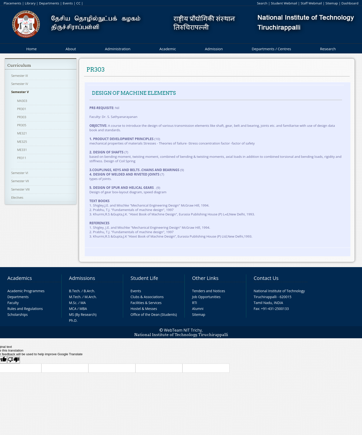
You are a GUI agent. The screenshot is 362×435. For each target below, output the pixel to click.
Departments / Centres (271, 48)
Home (31, 48)
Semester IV (19, 83)
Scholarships (17, 314)
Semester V (20, 92)
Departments (49, 3)
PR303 (21, 117)
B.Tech (74, 291)
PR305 (21, 125)
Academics (19, 278)
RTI (194, 302)
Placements (12, 3)
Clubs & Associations (147, 296)
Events (68, 3)
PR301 (21, 109)
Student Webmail (284, 3)
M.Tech (75, 296)
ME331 (22, 149)
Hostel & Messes (144, 308)
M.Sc (73, 302)
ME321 (22, 133)
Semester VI (19, 173)
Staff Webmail (311, 3)
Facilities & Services (146, 302)
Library (30, 3)
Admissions (82, 278)
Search (262, 3)
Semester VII (20, 181)
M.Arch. (90, 296)
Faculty (13, 302)
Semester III (19, 75)
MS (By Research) (83, 314)
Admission (214, 48)
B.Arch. (89, 291)
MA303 (22, 100)
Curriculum (19, 65)
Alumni (197, 308)
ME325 (22, 141)
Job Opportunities (206, 296)
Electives (17, 197)
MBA (83, 308)
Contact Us (266, 278)
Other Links (205, 278)
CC (78, 3)
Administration (118, 48)
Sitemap (331, 3)
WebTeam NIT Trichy (183, 330)
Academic (167, 48)
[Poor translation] (13, 360)
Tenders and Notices (208, 291)
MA (83, 302)
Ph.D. (73, 320)
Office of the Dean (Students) (154, 314)
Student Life (144, 278)
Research (328, 48)
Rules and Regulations (25, 308)
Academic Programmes (26, 291)
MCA (72, 308)
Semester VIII (20, 189)
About (71, 48)
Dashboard (350, 3)
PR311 (21, 158)
